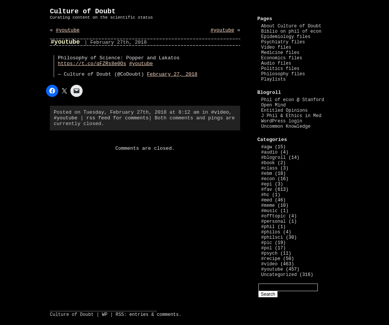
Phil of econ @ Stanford (292, 100)
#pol (266, 248)
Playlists (273, 79)
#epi (266, 184)
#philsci (272, 237)
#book (268, 163)
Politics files (280, 68)
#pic (266, 243)
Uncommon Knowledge (286, 126)
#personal (273, 221)
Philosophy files (283, 74)
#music (269, 211)
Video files (276, 47)
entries (138, 314)
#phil (268, 227)
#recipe (270, 259)
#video (220, 112)
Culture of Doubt (83, 11)
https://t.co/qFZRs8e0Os (92, 64)
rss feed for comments (117, 118)
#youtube (68, 30)
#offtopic (273, 216)
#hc (265, 195)
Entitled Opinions (284, 110)
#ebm (266, 173)
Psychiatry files (283, 42)
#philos (270, 232)
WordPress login (281, 121)
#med (266, 200)
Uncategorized (279, 274)
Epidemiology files (286, 37)
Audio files (276, 63)
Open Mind (273, 105)
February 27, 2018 (172, 74)
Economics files (281, 58)
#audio (269, 152)
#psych (269, 253)
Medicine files (280, 52)
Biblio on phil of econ (291, 31)
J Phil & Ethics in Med (291, 116)
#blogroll (273, 157)
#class (269, 168)
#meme (268, 205)
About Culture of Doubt (291, 26)
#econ (268, 179)
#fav (266, 189)
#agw (266, 147)
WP (104, 314)
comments (168, 314)
